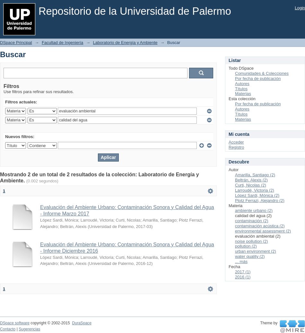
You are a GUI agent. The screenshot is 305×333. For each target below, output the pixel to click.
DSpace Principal (16, 42)
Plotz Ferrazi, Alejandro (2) (259, 200)
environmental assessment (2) (263, 231)
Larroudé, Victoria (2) (254, 190)
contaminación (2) (251, 220)
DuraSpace (81, 323)
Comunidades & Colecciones (262, 73)
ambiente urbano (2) (254, 210)
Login (300, 7)
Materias (243, 93)
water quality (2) (250, 256)
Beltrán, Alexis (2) (251, 180)
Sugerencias (29, 329)
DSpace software (15, 323)
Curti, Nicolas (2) (250, 185)
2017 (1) (242, 271)
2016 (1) (242, 277)
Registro (236, 147)
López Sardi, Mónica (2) (257, 195)
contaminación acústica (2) (260, 225)
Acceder (236, 142)
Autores (242, 83)
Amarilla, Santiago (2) (255, 174)
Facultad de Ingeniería (62, 42)
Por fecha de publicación (258, 78)
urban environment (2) (255, 251)
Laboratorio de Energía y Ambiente (125, 42)
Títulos (241, 88)
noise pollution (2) (251, 241)
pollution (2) (246, 246)
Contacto (7, 329)
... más (241, 261)
